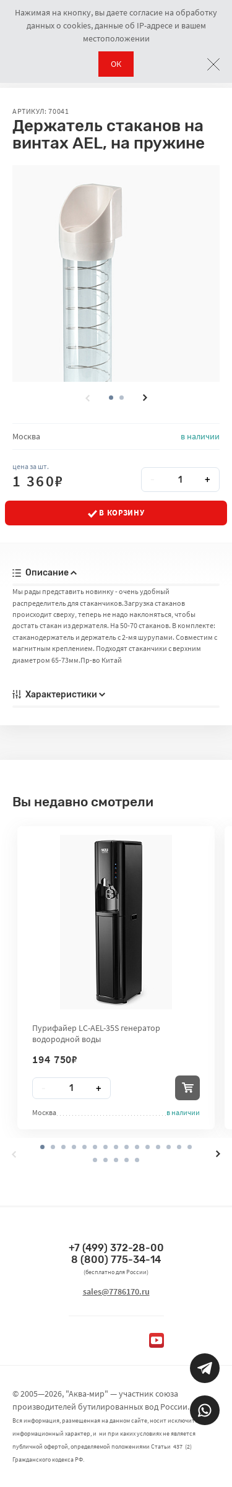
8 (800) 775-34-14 (116, 1259)
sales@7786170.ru (116, 1291)
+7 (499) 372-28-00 (116, 1248)
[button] (121, 397)
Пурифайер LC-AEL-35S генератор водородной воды (96, 1033)
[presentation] (87, 398)
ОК (116, 63)
